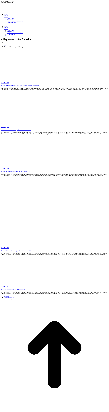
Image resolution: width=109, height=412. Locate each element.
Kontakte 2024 (5, 127)
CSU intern (3, 289)
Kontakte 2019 (5, 287)
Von (26, 85)
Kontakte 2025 (5, 83)
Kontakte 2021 (5, 169)
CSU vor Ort (4, 85)
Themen (19, 85)
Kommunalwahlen (11, 85)
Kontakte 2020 (5, 248)
